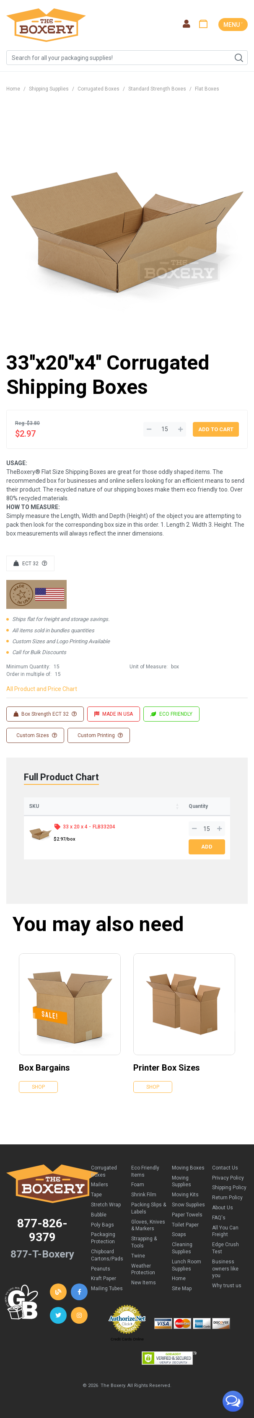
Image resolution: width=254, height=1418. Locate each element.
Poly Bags (102, 1225)
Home (13, 89)
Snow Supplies (188, 1205)
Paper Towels (187, 1215)
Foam (137, 1185)
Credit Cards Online (127, 1339)
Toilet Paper (185, 1225)
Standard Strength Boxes (157, 89)
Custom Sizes (36, 735)
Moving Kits (185, 1195)
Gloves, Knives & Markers (148, 1225)
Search (238, 57)
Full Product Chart (61, 777)
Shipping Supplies (49, 89)
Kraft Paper (103, 1278)
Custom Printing (99, 735)
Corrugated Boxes (98, 89)
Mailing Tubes (107, 1288)
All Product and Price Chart (41, 689)
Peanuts (100, 1269)
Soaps (179, 1234)
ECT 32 (30, 564)
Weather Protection (143, 1269)
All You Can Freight (225, 1231)
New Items (143, 1283)
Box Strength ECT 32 (45, 714)
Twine (138, 1256)
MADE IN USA (113, 714)
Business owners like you (225, 1269)
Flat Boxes (207, 89)
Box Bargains (44, 1068)
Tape (96, 1195)
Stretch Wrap (106, 1205)
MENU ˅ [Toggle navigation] (233, 24)
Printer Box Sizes (166, 1068)
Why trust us (226, 1286)
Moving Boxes (188, 1168)
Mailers (99, 1185)
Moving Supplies (181, 1181)
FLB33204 (104, 827)
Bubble (98, 1215)
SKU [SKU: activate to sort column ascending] (34, 806)
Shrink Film (143, 1195)
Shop (38, 1087)
